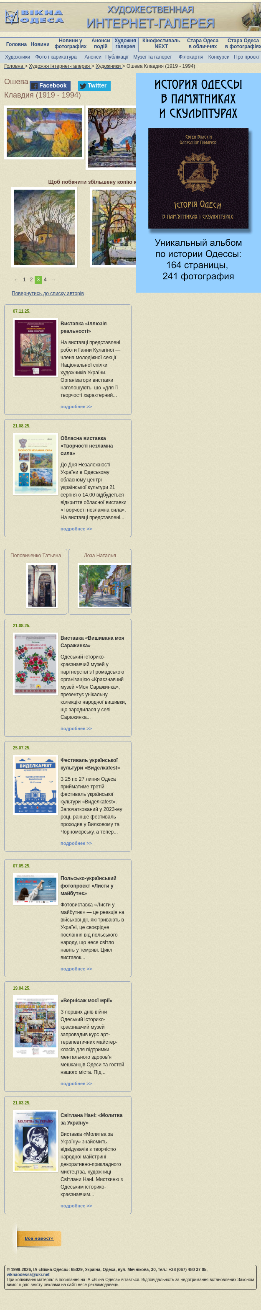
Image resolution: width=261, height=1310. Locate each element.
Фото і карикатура (55, 57)
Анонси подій (100, 43)
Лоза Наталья (100, 555)
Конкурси (219, 57)
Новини (39, 44)
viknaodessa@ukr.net (28, 1274)
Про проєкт (247, 57)
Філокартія (191, 57)
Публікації (117, 57)
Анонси (92, 57)
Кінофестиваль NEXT (161, 43)
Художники (17, 57)
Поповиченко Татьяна (35, 555)
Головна (16, 44)
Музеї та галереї (152, 57)
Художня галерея (125, 43)
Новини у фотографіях (70, 43)
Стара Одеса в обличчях (202, 43)
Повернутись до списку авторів (48, 293)
